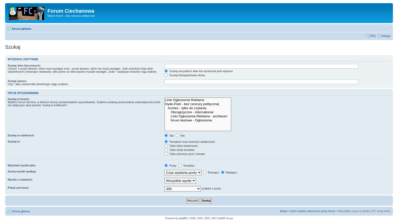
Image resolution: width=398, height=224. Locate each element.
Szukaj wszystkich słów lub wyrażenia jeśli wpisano (198, 71)
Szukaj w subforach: (21, 135)
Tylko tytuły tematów (179, 149)
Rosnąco (211, 172)
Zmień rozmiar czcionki (386, 27)
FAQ (373, 35)
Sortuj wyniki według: (22, 171)
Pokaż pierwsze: (18, 187)
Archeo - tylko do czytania (198, 108)
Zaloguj (385, 35)
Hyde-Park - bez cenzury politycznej (198, 104)
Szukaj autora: (17, 81)
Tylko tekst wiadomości (181, 145)
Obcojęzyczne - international (198, 112)
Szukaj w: (14, 141)
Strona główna (21, 28)
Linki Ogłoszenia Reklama (198, 100)
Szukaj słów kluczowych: (24, 65)
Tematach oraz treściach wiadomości (189, 141)
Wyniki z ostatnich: (20, 179)
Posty (170, 165)
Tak (169, 135)
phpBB (183, 218)
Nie (180, 135)
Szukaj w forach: (19, 99)
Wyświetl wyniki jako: (22, 165)
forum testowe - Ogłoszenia (198, 120)
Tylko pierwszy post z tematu (184, 153)
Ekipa (283, 211)
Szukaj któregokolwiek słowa (184, 75)
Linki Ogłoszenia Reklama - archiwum (198, 116)
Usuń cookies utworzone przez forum (312, 211)
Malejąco (229, 172)
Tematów (186, 165)
